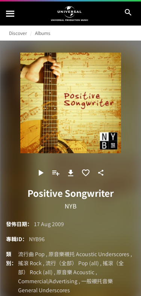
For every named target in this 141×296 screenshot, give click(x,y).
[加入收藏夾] (85, 172)
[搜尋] (10, 14)
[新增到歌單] (55, 172)
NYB (71, 205)
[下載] (70, 172)
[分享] (100, 172)
